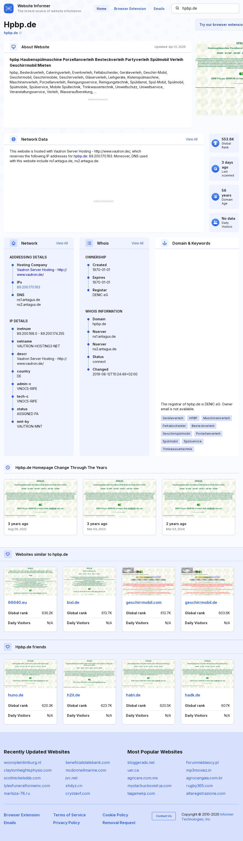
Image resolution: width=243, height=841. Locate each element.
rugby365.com (199, 785)
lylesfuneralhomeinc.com (27, 785)
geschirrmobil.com (144, 602)
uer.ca (133, 770)
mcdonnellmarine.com (86, 770)
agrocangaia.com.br (204, 777)
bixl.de (73, 602)
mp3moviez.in (198, 770)
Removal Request (119, 822)
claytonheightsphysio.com (28, 770)
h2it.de (73, 695)
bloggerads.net (141, 762)
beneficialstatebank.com (88, 762)
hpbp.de (13, 33)
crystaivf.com (78, 793)
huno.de (15, 695)
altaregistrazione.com (205, 793)
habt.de (133, 695)
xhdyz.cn (74, 785)
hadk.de (192, 695)
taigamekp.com (141, 793)
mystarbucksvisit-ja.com (149, 785)
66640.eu (17, 602)
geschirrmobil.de (201, 602)
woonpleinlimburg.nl (22, 762)
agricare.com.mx (142, 777)
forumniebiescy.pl (202, 762)
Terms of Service (69, 814)
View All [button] (192, 139)
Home (101, 9)
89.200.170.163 (28, 287)
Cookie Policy (115, 814)
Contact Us (164, 816)
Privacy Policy (66, 822)
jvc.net (71, 777)
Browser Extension (130, 9)
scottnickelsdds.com (22, 777)
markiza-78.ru (17, 793)
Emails (159, 9)
